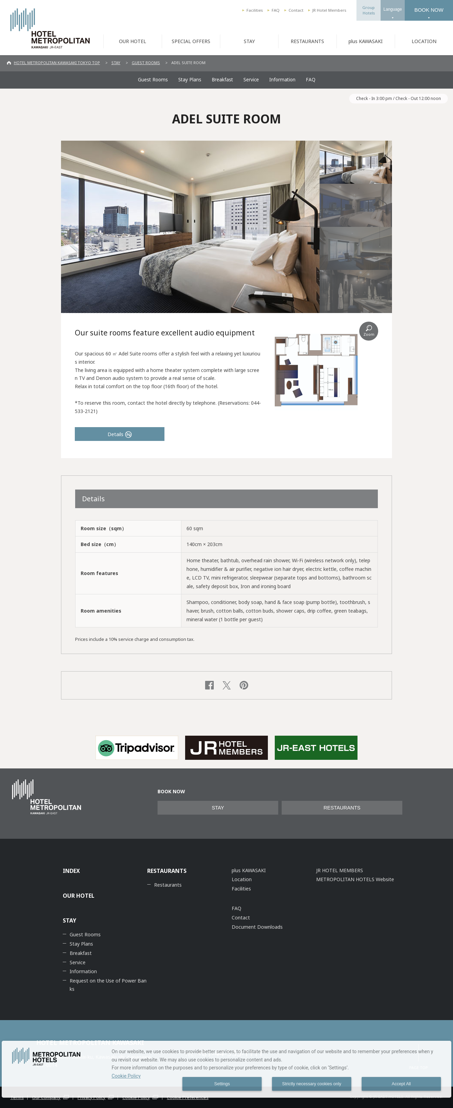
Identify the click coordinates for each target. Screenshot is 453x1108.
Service (251, 80)
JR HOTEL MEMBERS (339, 870)
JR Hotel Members (329, 10)
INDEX (71, 871)
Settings (222, 1083)
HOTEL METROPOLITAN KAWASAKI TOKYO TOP (57, 62)
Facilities (254, 10)
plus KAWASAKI (366, 41)
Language (392, 9)
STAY (249, 41)
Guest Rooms (153, 80)
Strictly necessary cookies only (311, 1083)
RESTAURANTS (307, 41)
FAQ (276, 10)
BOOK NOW (428, 10)
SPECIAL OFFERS (191, 41)
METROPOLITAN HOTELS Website (355, 879)
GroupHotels (368, 10)
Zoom (368, 334)
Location (242, 879)
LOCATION (424, 41)
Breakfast (222, 80)
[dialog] (226, 1069)
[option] (137, 748)
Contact (296, 10)
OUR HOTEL (132, 41)
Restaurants (168, 885)
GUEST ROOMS (146, 62)
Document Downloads (257, 927)
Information (282, 80)
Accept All (401, 1083)
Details (115, 434)
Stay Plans (189, 80)
